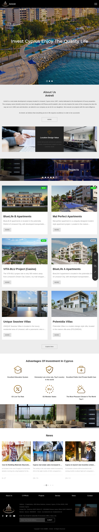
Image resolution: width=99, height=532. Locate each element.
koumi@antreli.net (47, 512)
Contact (90, 495)
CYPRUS (25, 495)
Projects (41, 495)
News (74, 495)
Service (57, 495)
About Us (9, 495)
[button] (47, 81)
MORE (49, 119)
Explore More (49, 346)
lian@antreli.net (57, 512)
